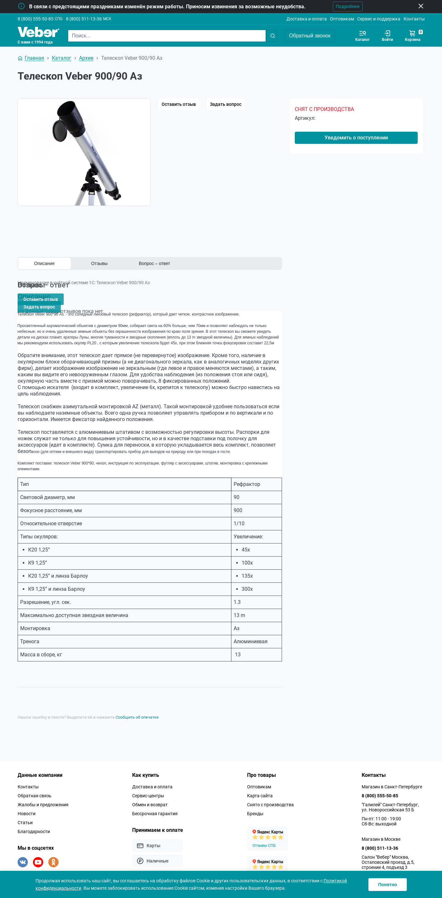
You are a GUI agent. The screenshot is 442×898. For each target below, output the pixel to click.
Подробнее (337, 6)
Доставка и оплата (306, 18)
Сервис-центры (148, 784)
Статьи (25, 811)
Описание (44, 263)
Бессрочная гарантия (155, 802)
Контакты (414, 18)
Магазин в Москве (381, 828)
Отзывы (99, 263)
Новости (27, 802)
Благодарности (34, 820)
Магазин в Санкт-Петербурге (392, 775)
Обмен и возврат (150, 793)
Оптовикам (342, 18)
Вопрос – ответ (154, 263)
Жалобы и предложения (43, 793)
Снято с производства (270, 793)
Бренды (255, 802)
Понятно (387, 884)
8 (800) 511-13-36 (84, 18)
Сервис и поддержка (378, 18)
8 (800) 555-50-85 (35, 18)
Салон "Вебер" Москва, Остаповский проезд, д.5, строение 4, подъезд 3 (388, 851)
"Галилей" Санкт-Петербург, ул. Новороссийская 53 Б (390, 796)
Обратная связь (35, 784)
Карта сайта (260, 784)
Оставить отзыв (179, 104)
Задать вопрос (225, 104)
